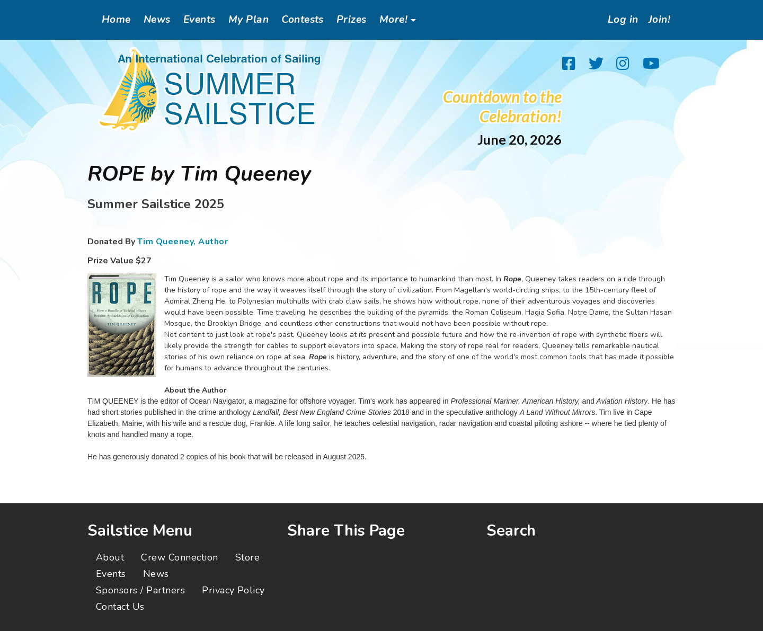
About (110, 557)
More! (393, 19)
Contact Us (120, 606)
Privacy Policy (233, 590)
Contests (302, 19)
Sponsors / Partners (140, 590)
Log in (619, 19)
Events (199, 19)
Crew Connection (179, 557)
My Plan (248, 19)
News (157, 19)
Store (247, 557)
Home (116, 19)
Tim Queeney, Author (182, 241)
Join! (658, 19)
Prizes (351, 19)
